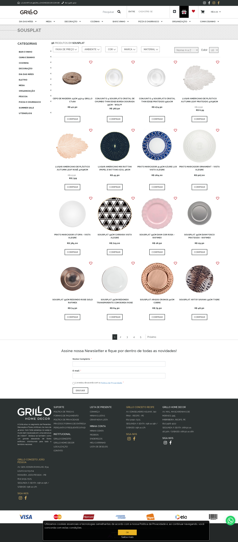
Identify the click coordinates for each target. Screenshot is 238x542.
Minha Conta (97, 431)
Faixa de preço (67, 49)
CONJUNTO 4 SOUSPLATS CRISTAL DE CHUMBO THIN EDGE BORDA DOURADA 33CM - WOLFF (115, 101)
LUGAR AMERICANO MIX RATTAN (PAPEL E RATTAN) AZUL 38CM (115, 168)
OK (127, 532)
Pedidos (94, 435)
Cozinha (96, 21)
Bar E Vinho (121, 21)
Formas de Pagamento (66, 415)
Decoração (73, 21)
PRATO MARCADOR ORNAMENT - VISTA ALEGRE (199, 168)
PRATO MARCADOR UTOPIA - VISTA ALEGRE (72, 236)
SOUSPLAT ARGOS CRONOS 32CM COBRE (157, 301)
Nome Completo (81, 359)
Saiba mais (127, 537)
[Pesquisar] (98, 12)
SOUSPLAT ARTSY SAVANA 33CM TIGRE (199, 299)
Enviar (80, 390)
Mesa (50, 21)
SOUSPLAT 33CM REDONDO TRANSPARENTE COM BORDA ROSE (115, 301)
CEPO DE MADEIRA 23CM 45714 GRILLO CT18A (72, 100)
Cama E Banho (209, 21)
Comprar (72, 119)
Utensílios (25, 113)
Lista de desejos (99, 446)
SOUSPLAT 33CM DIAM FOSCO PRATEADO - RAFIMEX (199, 236)
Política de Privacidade (66, 419)
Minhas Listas (97, 415)
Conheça (95, 412)
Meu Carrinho (98, 442)
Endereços (96, 439)
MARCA (130, 49)
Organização (181, 21)
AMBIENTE (92, 49)
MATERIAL (151, 49)
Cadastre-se (146, 11)
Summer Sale (26, 108)
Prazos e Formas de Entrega (70, 423)
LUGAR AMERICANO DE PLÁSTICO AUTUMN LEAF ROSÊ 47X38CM (72, 168)
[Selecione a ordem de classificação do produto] (186, 50)
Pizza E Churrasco (150, 21)
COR (112, 49)
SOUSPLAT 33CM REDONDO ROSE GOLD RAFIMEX (72, 301)
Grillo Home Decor (64, 442)
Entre (131, 11)
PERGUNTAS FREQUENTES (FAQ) (69, 427)
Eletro (23, 80)
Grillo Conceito (62, 439)
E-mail (76, 371)
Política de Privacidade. (111, 383)
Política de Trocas (64, 412)
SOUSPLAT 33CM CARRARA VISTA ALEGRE (115, 236)
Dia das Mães (27, 21)
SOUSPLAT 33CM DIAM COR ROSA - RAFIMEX (157, 236)
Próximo (151, 337)
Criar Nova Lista (99, 419)
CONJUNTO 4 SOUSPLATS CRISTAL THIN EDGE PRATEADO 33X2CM (157, 100)
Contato (58, 450)
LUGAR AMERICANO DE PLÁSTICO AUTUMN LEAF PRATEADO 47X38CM (199, 100)
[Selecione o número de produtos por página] (213, 50)
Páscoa (23, 96)
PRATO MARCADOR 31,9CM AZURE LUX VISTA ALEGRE (157, 168)
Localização (61, 446)
